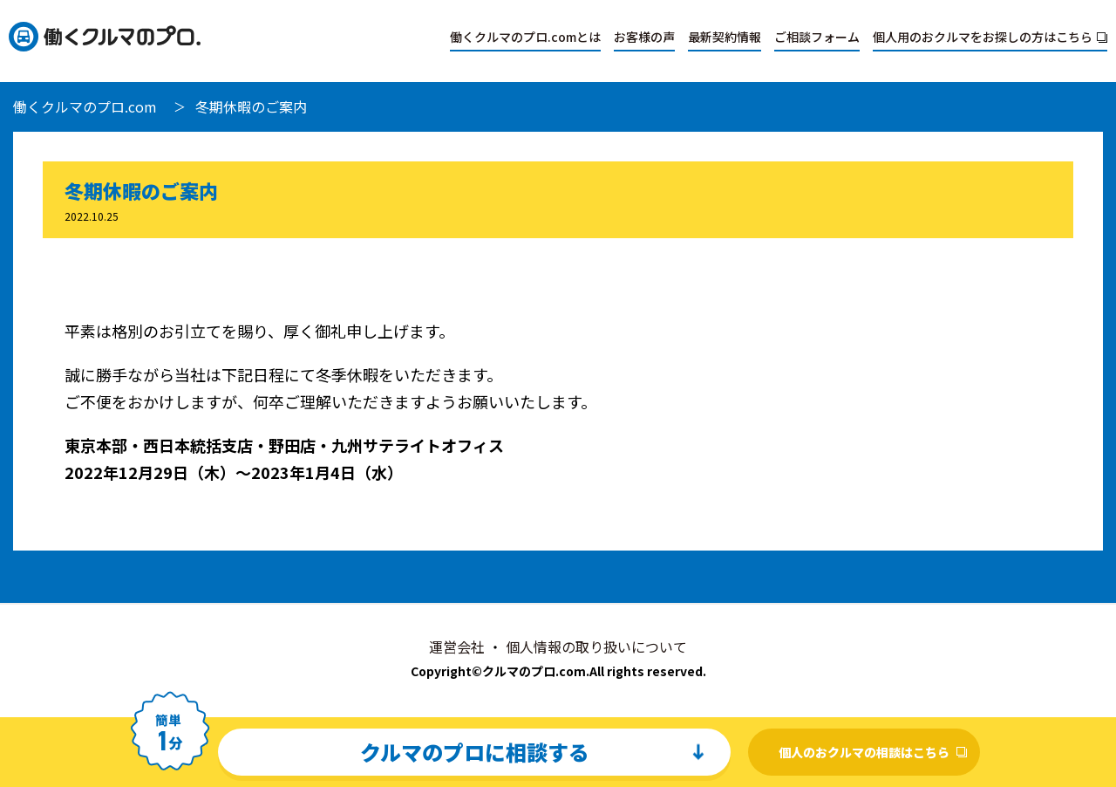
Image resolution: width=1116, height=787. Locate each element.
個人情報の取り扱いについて (596, 646)
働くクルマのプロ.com (85, 106)
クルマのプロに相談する (474, 751)
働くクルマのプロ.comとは (525, 36)
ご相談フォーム (817, 36)
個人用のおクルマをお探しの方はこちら (982, 36)
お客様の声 (644, 36)
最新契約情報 (724, 36)
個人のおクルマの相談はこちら (864, 752)
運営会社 (457, 646)
